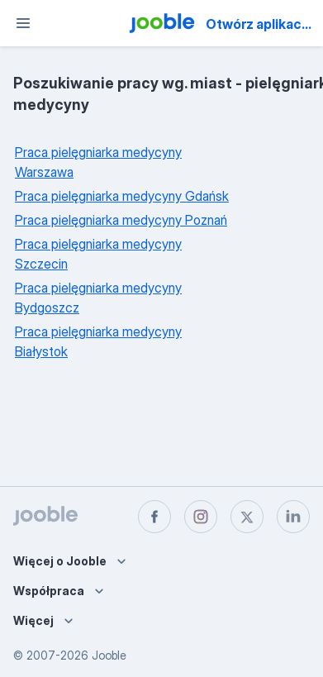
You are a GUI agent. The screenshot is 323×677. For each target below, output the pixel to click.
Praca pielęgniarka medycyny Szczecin (98, 254)
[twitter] (247, 516)
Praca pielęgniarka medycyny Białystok (98, 341)
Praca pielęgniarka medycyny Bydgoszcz (98, 297)
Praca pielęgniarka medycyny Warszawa (98, 162)
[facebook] (154, 516)
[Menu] (23, 23)
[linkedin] (293, 516)
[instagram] (200, 516)
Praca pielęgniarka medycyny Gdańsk (122, 196)
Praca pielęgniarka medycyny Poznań (121, 220)
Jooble (109, 655)
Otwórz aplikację (259, 24)
